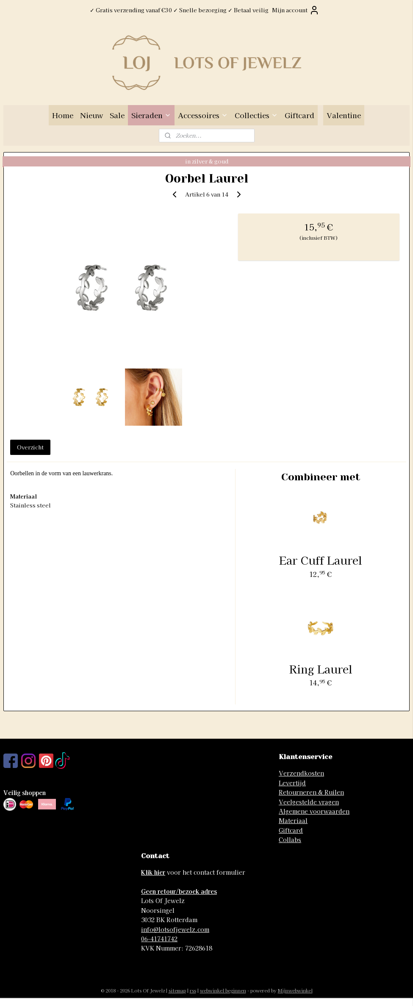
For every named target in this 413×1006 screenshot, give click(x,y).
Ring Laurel (320, 668)
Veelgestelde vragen (309, 802)
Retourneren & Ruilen (311, 792)
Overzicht (30, 447)
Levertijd (292, 783)
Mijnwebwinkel (295, 990)
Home (62, 115)
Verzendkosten (301, 773)
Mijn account (295, 10)
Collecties (256, 115)
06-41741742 (159, 938)
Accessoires (203, 115)
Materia (290, 820)
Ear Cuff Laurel (320, 560)
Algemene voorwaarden (314, 811)
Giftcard (299, 115)
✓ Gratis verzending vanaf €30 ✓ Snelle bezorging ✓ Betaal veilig (179, 10)
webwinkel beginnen (223, 990)
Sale (117, 115)
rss (193, 990)
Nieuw (91, 115)
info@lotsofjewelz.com (175, 929)
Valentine (344, 115)
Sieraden (151, 115)
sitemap (177, 990)
